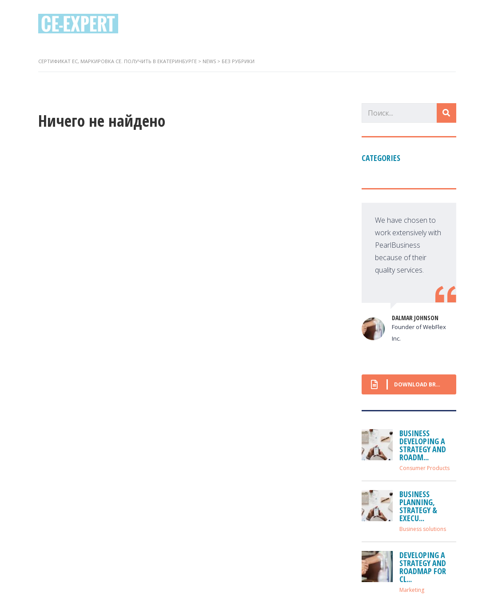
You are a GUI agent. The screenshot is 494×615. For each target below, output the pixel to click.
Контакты (331, 23)
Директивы (275, 23)
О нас (227, 23)
